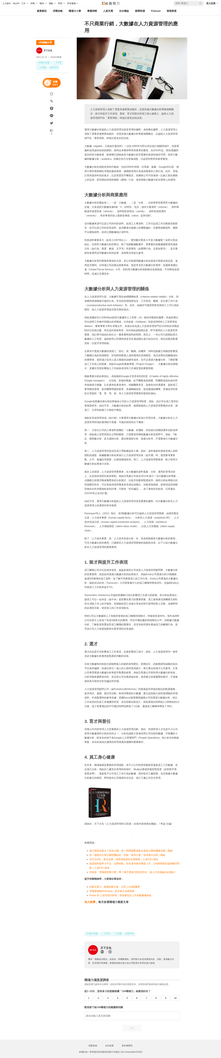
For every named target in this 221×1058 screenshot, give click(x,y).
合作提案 (109, 1045)
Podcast (156, 11)
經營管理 (54, 67)
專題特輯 (92, 11)
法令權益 (124, 11)
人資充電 (108, 11)
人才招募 (42, 67)
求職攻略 (58, 11)
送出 (132, 1028)
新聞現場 (140, 11)
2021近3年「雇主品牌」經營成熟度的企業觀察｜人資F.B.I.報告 (123, 859)
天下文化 (48, 50)
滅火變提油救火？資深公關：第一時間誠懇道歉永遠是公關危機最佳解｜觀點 (131, 850)
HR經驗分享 (45, 42)
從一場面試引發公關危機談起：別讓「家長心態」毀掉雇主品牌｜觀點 (127, 855)
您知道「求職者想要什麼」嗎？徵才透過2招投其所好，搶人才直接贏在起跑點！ (133, 872)
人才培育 (57, 63)
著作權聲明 (127, 1045)
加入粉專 (89, 902)
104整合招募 (44, 63)
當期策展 (171, 11)
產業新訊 (42, 11)
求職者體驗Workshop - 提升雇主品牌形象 (111, 891)
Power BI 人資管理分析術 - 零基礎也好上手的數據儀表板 (120, 895)
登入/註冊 (210, 3)
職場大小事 (75, 11)
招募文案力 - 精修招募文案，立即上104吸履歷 (114, 887)
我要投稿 (93, 1045)
